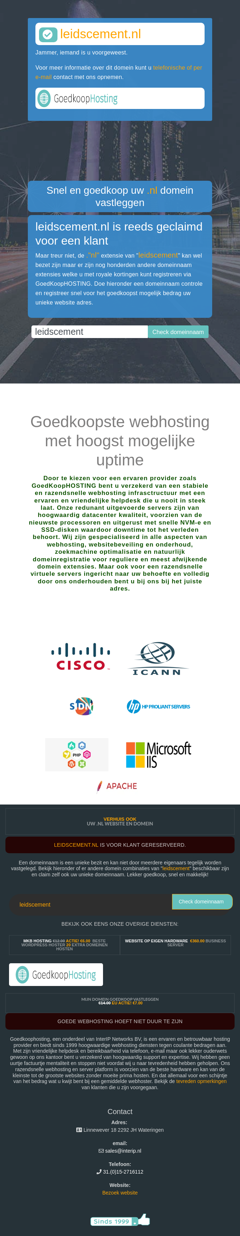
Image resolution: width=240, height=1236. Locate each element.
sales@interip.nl (123, 1151)
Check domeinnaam (201, 901)
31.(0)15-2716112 (123, 1172)
